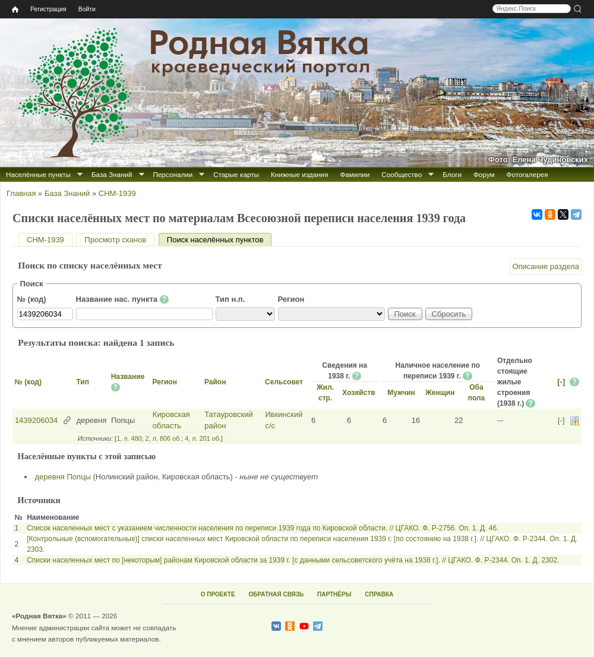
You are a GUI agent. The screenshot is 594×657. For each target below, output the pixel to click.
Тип (82, 382)
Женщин (440, 392)
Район (215, 382)
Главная (21, 193)
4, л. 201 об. (203, 438)
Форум (484, 174)
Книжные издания (299, 174)
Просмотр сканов (115, 239)
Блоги (452, 174)
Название (128, 376)
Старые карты (236, 174)
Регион (291, 299)
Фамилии (354, 174)
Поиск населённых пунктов (219, 239)
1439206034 (36, 420)
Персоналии (173, 174)
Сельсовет (284, 382)
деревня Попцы (63, 476)
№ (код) (31, 299)
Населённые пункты (38, 174)
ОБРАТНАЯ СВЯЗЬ (276, 594)
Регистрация (48, 9)
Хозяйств (358, 392)
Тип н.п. (230, 299)
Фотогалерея (527, 174)
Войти (87, 9)
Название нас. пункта (122, 299)
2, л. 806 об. (164, 438)
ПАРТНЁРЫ (334, 594)
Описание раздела (545, 266)
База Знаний (111, 174)
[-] (561, 381)
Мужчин (401, 392)
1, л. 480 (128, 438)
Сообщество (401, 174)
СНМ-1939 (117, 193)
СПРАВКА (379, 594)
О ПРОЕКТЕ (218, 594)
